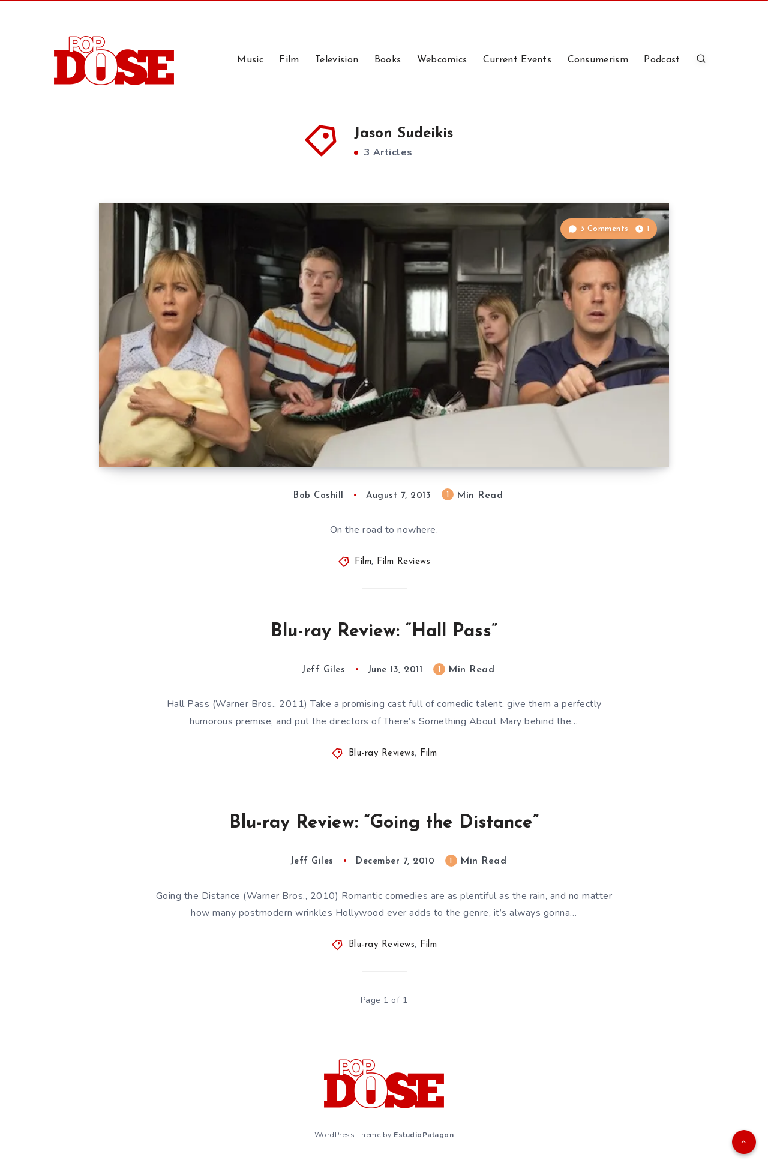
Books (387, 60)
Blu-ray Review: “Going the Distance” (384, 823)
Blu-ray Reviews (382, 753)
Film (289, 60)
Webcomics (442, 60)
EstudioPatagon (424, 1135)
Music (250, 60)
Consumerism (598, 60)
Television (336, 60)
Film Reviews (403, 561)
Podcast (662, 60)
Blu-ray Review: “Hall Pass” (384, 631)
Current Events (517, 60)
